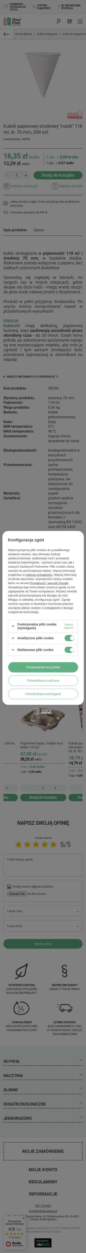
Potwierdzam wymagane (43, 694)
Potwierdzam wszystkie (43, 667)
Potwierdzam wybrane (43, 680)
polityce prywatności (39, 575)
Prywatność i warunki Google (49, 583)
